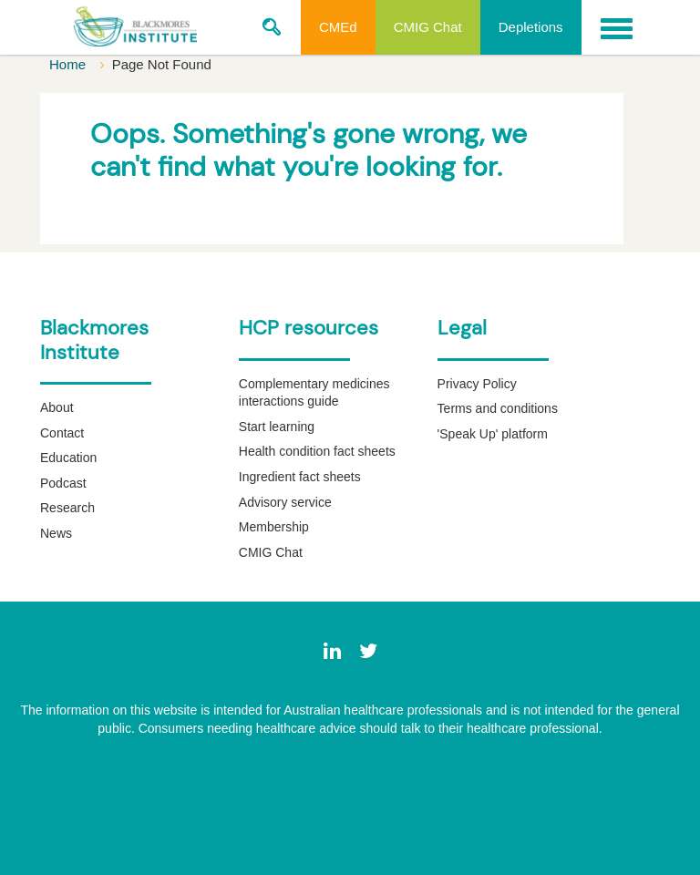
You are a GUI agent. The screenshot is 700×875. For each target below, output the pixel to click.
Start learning (276, 426)
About (57, 407)
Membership (274, 527)
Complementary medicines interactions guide (314, 392)
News (56, 533)
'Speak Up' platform (493, 434)
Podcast (63, 483)
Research (67, 507)
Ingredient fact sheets (300, 476)
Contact (62, 433)
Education (68, 457)
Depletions (531, 27)
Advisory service (285, 502)
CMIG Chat (428, 27)
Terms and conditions (498, 408)
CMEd (338, 27)
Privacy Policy (477, 383)
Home (69, 64)
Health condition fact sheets (317, 451)
